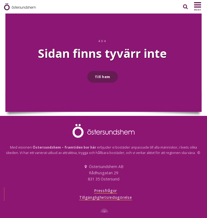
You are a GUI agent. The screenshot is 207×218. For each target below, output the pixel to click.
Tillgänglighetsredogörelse (105, 197)
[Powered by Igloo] (103, 211)
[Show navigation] (197, 7)
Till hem (102, 76)
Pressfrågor (105, 190)
